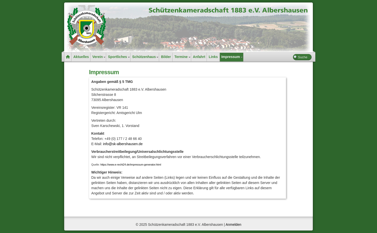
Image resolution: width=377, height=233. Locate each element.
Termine (181, 57)
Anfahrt (199, 57)
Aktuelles (81, 57)
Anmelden (233, 225)
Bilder (166, 57)
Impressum (230, 57)
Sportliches (117, 57)
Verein (97, 57)
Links (213, 57)
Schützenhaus (144, 57)
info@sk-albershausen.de (122, 144)
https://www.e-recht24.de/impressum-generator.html (130, 164)
